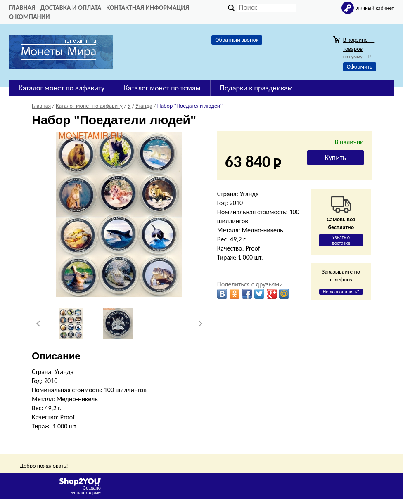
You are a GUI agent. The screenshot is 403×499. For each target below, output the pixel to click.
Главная (22, 8)
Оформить (359, 66)
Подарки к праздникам (256, 87)
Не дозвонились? (341, 292)
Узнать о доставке (341, 240)
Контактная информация (147, 8)
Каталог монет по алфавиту (61, 87)
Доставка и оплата (70, 8)
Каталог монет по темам (162, 87)
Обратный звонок (236, 39)
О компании (29, 17)
